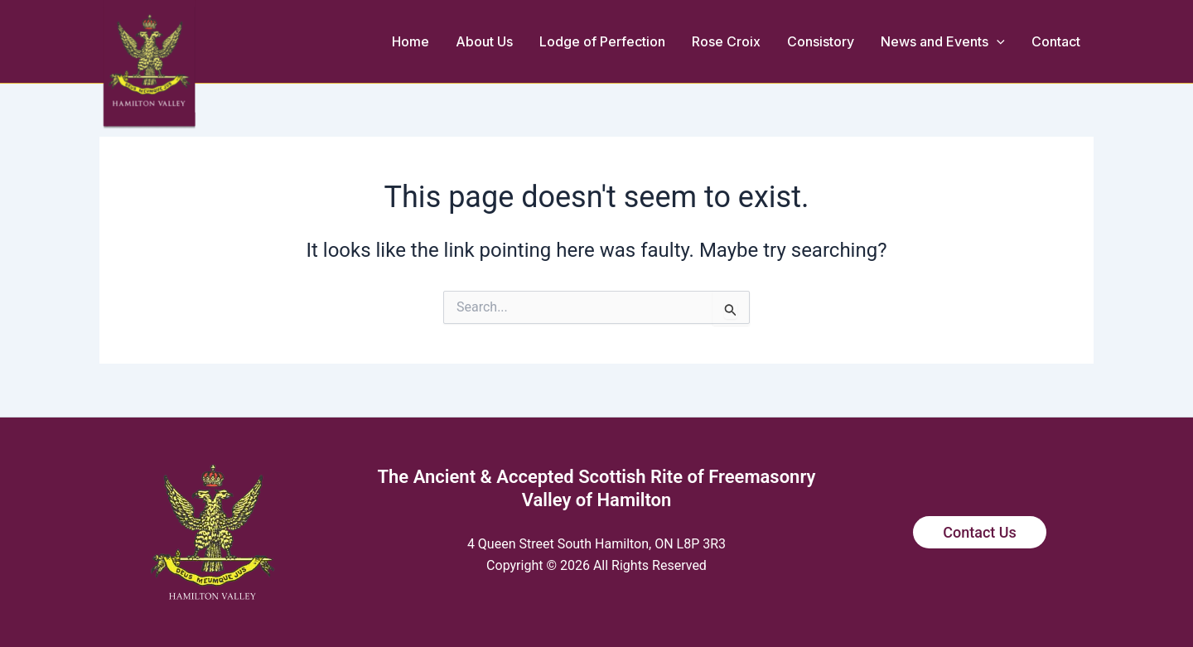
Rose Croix (726, 41)
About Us (484, 41)
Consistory (820, 41)
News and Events (943, 41)
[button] (996, 41)
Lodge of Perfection (602, 41)
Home (410, 41)
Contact (1055, 41)
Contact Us (980, 532)
